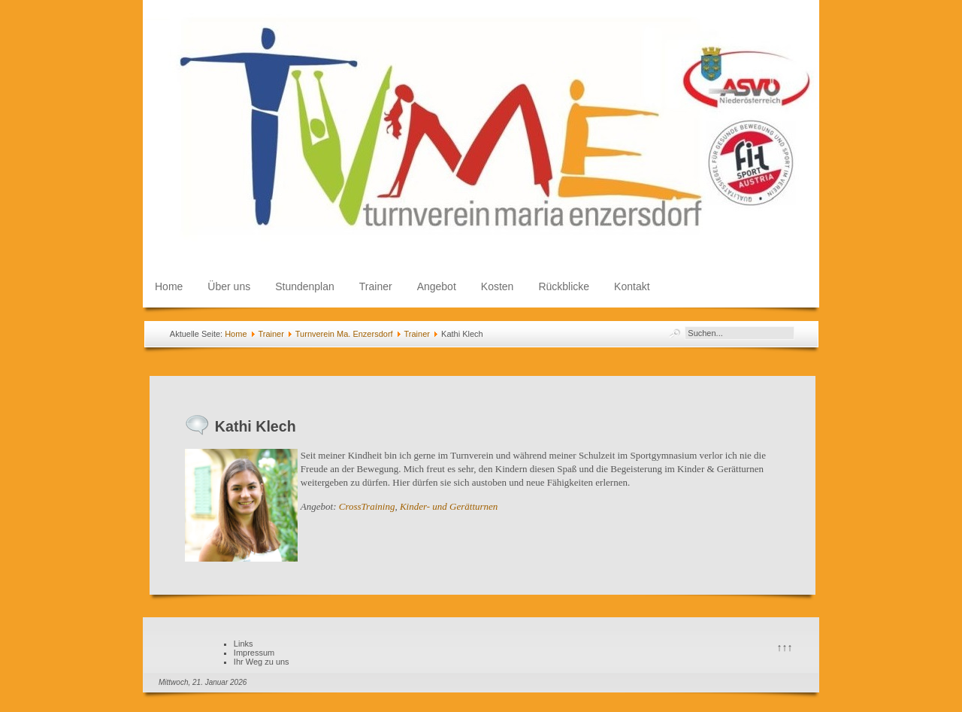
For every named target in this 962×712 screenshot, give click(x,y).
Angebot (436, 286)
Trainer (375, 286)
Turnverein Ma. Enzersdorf (344, 333)
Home (169, 286)
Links (243, 643)
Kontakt (631, 286)
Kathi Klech (255, 426)
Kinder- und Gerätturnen (449, 506)
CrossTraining (367, 506)
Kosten (497, 286)
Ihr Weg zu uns (261, 661)
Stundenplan (304, 286)
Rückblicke (563, 286)
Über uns (228, 286)
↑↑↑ (785, 647)
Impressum (254, 652)
